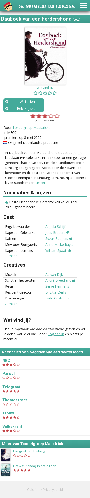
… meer (11, 255)
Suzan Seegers (56, 238)
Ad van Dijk (54, 274)
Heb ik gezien (27, 108)
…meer (40, 182)
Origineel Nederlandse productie (33, 142)
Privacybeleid (53, 489)
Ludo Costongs (57, 298)
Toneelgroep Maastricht (31, 127)
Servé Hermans (57, 286)
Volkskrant (12, 426)
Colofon (33, 489)
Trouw (8, 413)
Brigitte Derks (56, 292)
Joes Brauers (55, 232)
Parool (8, 373)
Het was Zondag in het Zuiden (37, 466)
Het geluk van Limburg (31, 451)
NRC (6, 360)
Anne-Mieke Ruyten (60, 244)
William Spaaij (56, 250)
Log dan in (56, 334)
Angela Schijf (55, 226)
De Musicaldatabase (46, 6)
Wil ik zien (27, 101)
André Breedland (58, 280)
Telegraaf (11, 387)
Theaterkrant (14, 400)
